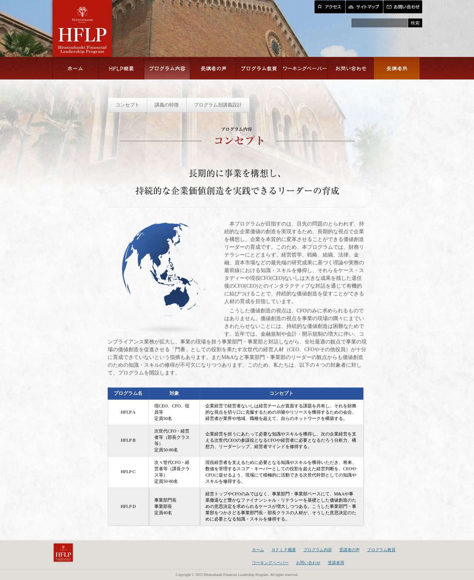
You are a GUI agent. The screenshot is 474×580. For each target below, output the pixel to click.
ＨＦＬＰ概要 (284, 549)
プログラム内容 (317, 549)
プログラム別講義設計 (218, 105)
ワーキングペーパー (270, 562)
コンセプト (127, 105)
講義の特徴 (167, 105)
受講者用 (336, 562)
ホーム (258, 549)
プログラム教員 (381, 549)
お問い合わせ (308, 562)
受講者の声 (349, 549)
